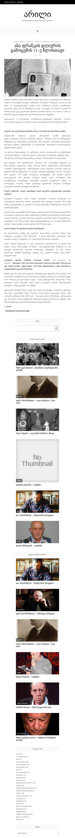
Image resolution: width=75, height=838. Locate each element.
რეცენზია (19, 812)
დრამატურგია (20, 767)
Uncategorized (20, 757)
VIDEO (18, 759)
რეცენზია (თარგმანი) (23, 814)
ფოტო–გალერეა (21, 817)
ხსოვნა (18, 819)
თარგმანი (29, 41)
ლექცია (18, 785)
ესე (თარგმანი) (21, 772)
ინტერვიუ (38, 41)
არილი (37, 14)
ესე (17, 770)
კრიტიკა (19, 780)
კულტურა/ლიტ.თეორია (52, 41)
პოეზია (18, 793)
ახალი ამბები (18, 41)
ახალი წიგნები (21, 764)
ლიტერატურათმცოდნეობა (25, 788)
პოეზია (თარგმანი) (22, 796)
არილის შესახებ (9, 2)
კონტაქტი (20, 2)
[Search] (56, 328)
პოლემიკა (19, 798)
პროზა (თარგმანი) (22, 806)
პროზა (18, 804)
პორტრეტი (19, 801)
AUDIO (18, 754)
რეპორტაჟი (20, 809)
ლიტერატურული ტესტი (24, 791)
